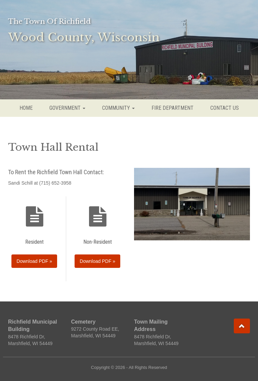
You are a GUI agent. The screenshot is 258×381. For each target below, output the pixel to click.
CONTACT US (224, 108)
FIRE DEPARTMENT (173, 108)
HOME (26, 108)
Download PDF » (34, 261)
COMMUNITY (118, 108)
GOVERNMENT (67, 108)
